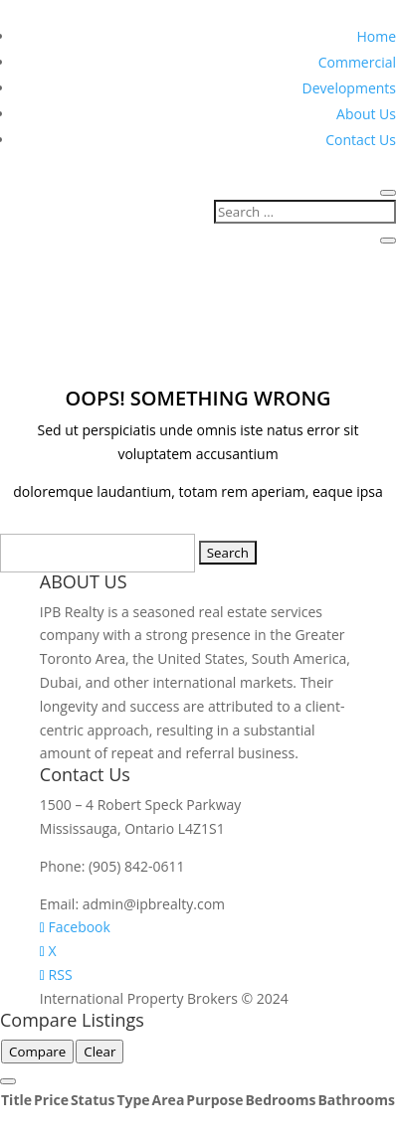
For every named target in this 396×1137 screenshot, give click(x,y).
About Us (366, 113)
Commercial (357, 62)
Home (376, 36)
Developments (349, 88)
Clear (99, 1051)
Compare (37, 1051)
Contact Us (360, 139)
